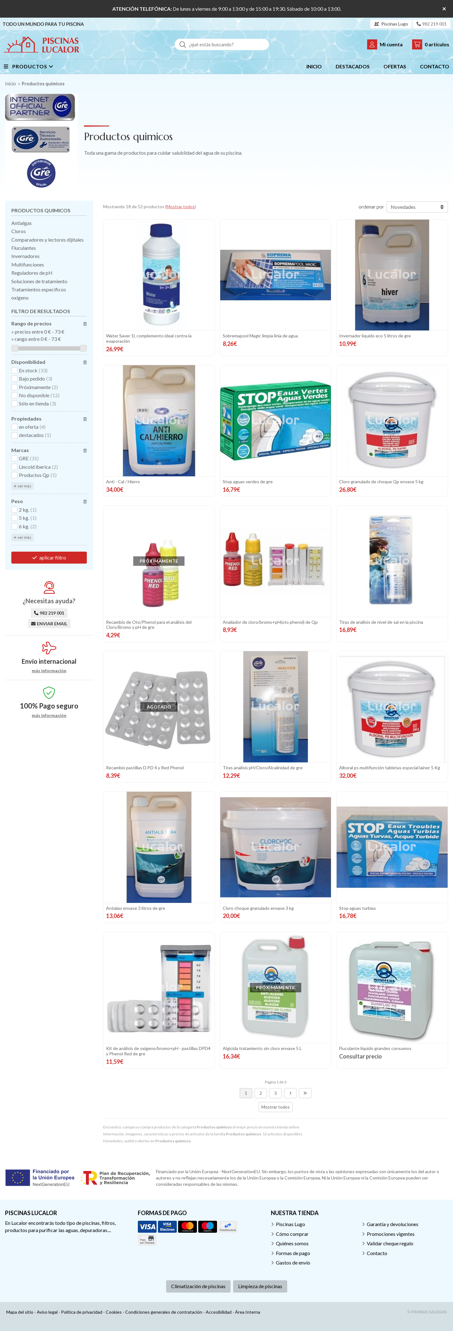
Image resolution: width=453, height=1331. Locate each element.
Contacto (377, 1253)
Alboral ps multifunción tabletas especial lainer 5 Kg (389, 767)
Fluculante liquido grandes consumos (375, 1048)
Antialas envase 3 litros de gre (135, 908)
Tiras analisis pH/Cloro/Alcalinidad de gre (263, 767)
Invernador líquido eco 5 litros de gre (375, 335)
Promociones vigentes (391, 1234)
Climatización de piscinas (198, 1286)
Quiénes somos (292, 1243)
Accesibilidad (219, 1312)
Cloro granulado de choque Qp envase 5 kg (381, 481)
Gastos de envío (293, 1262)
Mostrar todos (180, 206)
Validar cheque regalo (390, 1243)
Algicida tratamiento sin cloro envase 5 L (262, 1048)
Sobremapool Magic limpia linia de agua (260, 335)
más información (49, 670)
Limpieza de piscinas (260, 1286)
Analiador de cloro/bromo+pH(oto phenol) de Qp (270, 622)
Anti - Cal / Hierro (123, 481)
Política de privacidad (81, 1312)
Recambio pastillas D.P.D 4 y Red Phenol (145, 767)
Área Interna (247, 1312)
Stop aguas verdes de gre (248, 481)
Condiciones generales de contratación (163, 1312)
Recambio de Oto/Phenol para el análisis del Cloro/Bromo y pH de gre (149, 624)
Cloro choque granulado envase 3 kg (258, 908)
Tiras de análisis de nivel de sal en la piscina (381, 622)
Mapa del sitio (19, 1312)
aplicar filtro (52, 557)
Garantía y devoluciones (392, 1224)
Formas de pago (293, 1253)
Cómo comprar (292, 1234)
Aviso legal (47, 1312)
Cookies (114, 1312)
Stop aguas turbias (357, 908)
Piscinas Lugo (290, 1224)
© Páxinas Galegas (427, 1312)
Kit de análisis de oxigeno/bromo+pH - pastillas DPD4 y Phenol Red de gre (158, 1051)
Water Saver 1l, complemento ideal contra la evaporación (149, 338)
